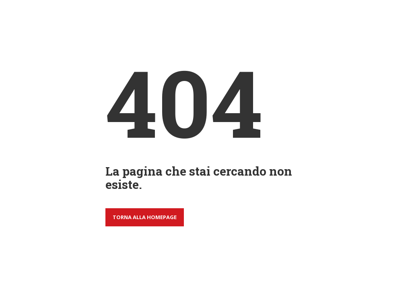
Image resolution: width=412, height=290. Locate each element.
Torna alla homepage (145, 217)
